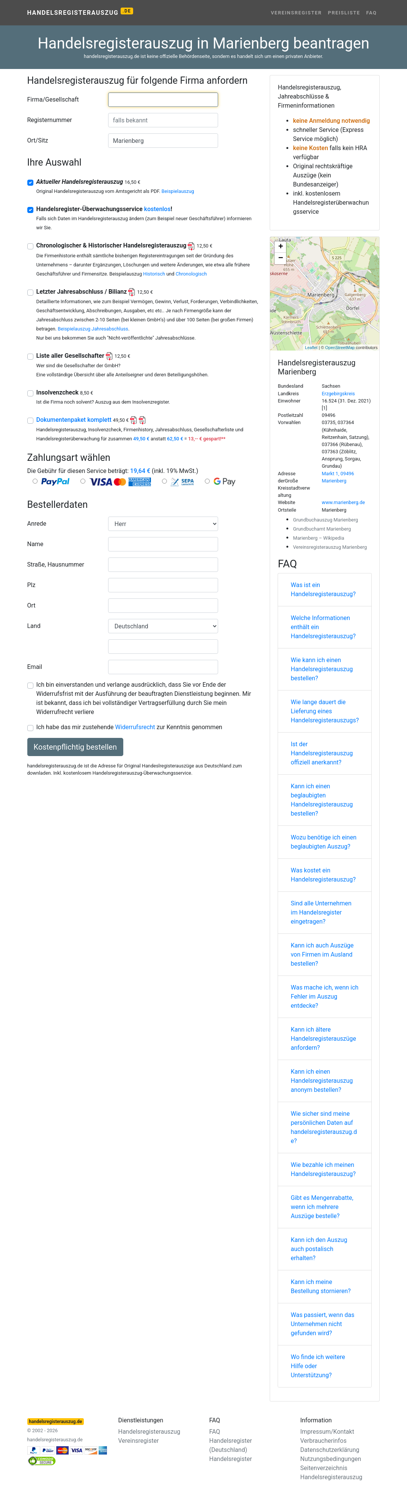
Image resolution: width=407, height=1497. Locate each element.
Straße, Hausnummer (55, 564)
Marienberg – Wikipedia (318, 538)
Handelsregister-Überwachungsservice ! (104, 209)
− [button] (280, 258)
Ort (31, 605)
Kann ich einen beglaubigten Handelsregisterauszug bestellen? (322, 800)
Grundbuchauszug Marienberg (325, 520)
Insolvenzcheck (64, 392)
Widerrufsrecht (135, 727)
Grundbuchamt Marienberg (322, 529)
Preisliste (344, 13)
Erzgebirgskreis (338, 393)
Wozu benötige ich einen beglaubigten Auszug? (323, 842)
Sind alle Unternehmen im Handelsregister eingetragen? (321, 912)
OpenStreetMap (340, 347)
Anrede (37, 523)
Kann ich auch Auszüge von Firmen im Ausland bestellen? (322, 954)
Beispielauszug (178, 191)
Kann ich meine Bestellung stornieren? (320, 1286)
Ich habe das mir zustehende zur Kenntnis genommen (129, 727)
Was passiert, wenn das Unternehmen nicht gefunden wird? (322, 1324)
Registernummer (49, 120)
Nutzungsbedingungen (330, 1459)
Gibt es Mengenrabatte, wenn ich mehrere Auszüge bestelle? (322, 1207)
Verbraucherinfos (323, 1440)
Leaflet (311, 347)
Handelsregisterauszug (80, 12)
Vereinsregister (296, 13)
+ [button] (280, 247)
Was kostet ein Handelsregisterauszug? (323, 875)
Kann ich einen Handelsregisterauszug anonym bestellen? (322, 1080)
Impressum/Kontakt (327, 1431)
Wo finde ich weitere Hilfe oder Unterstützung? (318, 1366)
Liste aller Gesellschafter (83, 355)
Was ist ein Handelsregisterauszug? (323, 589)
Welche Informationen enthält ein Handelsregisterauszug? (323, 627)
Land (34, 625)
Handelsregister (230, 1459)
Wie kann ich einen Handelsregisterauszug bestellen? (322, 669)
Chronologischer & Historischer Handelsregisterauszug (124, 245)
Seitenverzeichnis (323, 1468)
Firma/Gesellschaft (53, 99)
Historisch (154, 274)
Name (35, 544)
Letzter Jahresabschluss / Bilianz (94, 291)
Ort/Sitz (37, 140)
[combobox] (163, 99)
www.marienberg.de (343, 502)
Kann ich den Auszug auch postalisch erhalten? (319, 1249)
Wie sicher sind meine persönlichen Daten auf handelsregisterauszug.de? (324, 1127)
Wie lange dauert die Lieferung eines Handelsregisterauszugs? (325, 711)
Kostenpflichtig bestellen (75, 747)
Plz (31, 585)
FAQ (371, 13)
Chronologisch (191, 274)
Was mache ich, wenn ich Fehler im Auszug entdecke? (324, 996)
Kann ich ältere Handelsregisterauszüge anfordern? (323, 1038)
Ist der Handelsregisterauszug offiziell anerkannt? (322, 753)
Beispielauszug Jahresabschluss (93, 329)
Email (34, 666)
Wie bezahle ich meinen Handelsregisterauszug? (323, 1169)
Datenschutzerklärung (330, 1449)
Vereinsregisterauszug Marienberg (330, 547)
